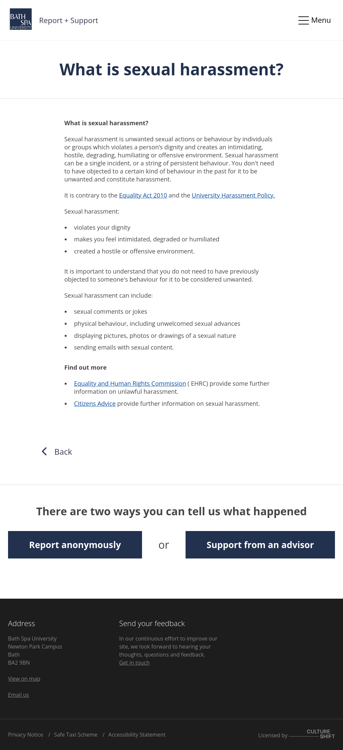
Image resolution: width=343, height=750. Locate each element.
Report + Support (68, 20)
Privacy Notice (25, 734)
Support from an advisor (260, 545)
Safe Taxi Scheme (75, 734)
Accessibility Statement (136, 734)
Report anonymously (75, 545)
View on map (24, 678)
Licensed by (296, 735)
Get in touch (134, 662)
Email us (18, 694)
